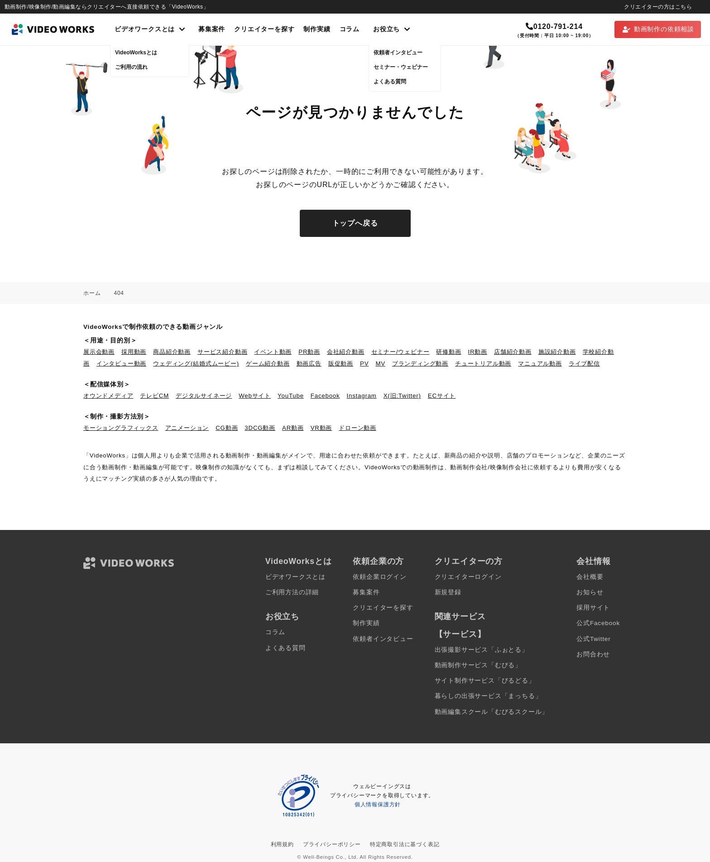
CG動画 (227, 427)
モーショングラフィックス (120, 427)
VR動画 (321, 427)
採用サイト (593, 607)
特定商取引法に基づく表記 (405, 844)
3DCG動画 (260, 427)
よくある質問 (285, 648)
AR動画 (293, 427)
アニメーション (187, 427)
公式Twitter (593, 639)
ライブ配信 (584, 363)
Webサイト (255, 395)
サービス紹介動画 (222, 351)
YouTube (291, 395)
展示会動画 (99, 351)
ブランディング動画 (420, 363)
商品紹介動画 (172, 351)
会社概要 (589, 576)
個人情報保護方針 (378, 804)
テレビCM (154, 395)
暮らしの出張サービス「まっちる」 (488, 696)
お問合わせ (593, 654)
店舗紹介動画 (513, 351)
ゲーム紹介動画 (268, 363)
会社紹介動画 (346, 351)
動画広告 (309, 363)
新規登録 (448, 592)
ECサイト (442, 395)
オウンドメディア (108, 395)
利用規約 (282, 844)
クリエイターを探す (264, 29)
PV (364, 363)
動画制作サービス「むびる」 (478, 665)
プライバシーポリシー (332, 844)
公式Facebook (598, 623)
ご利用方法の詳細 (292, 592)
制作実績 (316, 29)
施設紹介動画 (557, 351)
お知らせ (589, 592)
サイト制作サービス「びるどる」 (485, 680)
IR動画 (477, 351)
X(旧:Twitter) (402, 395)
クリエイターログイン (468, 576)
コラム (350, 29)
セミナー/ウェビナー (400, 351)
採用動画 (133, 351)
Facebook (325, 395)
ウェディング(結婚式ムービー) (196, 363)
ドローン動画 (357, 427)
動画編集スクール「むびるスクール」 (492, 711)
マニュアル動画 (540, 363)
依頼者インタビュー (383, 639)
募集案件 (211, 29)
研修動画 (448, 351)
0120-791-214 (554, 26)
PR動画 (309, 351)
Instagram (362, 395)
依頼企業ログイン (379, 576)
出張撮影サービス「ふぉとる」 (481, 649)
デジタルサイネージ (204, 395)
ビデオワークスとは (295, 576)
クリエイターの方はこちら (658, 7)
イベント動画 (273, 351)
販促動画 (340, 363)
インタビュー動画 (121, 363)
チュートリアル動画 (483, 363)
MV (380, 363)
